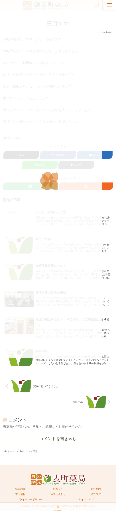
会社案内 (96, 489)
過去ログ (96, 495)
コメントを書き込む (58, 439)
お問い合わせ (58, 495)
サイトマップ (86, 500)
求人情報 (20, 495)
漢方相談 (20, 489)
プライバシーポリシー (29, 500)
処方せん (58, 489)
